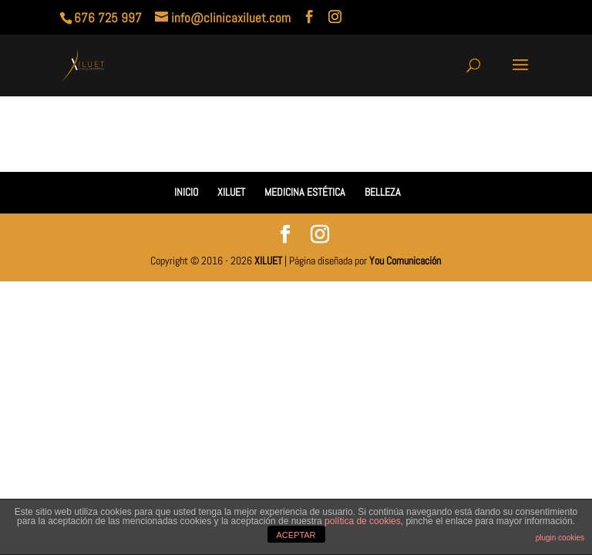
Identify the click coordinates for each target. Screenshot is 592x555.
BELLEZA (383, 192)
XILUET (231, 192)
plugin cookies (560, 537)
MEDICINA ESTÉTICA (304, 192)
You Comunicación (405, 260)
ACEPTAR (295, 535)
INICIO (186, 192)
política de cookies (363, 521)
